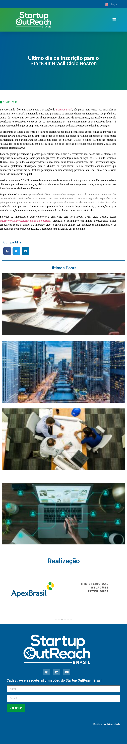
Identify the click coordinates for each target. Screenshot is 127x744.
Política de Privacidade (106, 724)
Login (114, 4)
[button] (114, 20)
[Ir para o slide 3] (61, 619)
